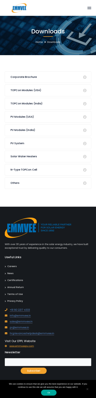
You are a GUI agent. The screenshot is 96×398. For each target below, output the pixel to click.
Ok (48, 392)
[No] (87, 389)
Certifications (15, 280)
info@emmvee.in (20, 315)
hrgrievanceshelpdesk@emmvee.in (32, 333)
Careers (12, 266)
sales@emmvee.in (21, 321)
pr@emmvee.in (19, 327)
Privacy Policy (15, 301)
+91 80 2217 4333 (20, 310)
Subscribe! (33, 370)
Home (39, 42)
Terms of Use (15, 294)
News (10, 273)
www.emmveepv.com (21, 346)
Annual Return (15, 287)
